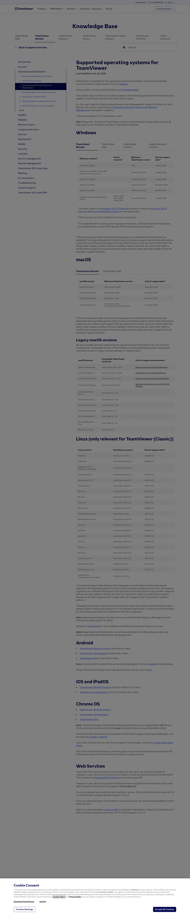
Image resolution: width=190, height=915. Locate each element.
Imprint (43, 901)
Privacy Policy (75, 896)
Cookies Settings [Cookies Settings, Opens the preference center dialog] (24, 909)
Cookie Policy (59, 896)
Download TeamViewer (24, 901)
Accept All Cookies (164, 909)
